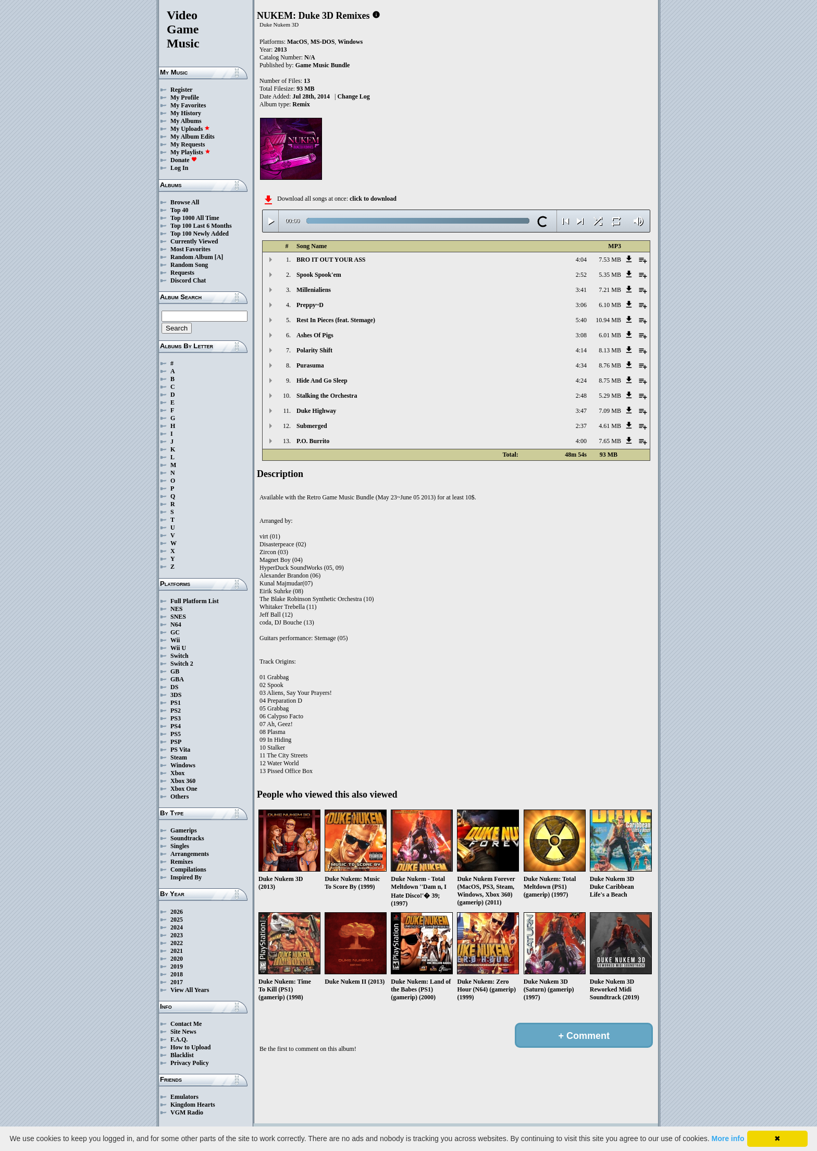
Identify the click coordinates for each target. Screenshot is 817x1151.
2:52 (581, 274)
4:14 (581, 350)
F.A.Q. (179, 1039)
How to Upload (190, 1047)
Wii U (178, 648)
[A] (219, 257)
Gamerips (183, 830)
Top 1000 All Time (194, 218)
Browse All (184, 202)
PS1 (175, 702)
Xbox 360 (182, 781)
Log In (179, 168)
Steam (178, 757)
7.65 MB (610, 441)
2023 (176, 935)
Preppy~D (310, 305)
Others (179, 796)
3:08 (581, 335)
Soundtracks (187, 838)
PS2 (175, 710)
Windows (182, 765)
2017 (176, 982)
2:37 (581, 426)
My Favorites (188, 105)
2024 (176, 927)
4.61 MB (610, 426)
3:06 (581, 305)
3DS (175, 695)
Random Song (189, 264)
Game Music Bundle (322, 65)
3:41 (581, 289)
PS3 (175, 718)
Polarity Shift (314, 350)
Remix (301, 104)
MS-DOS (323, 41)
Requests (182, 272)
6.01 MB (610, 335)
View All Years (189, 990)
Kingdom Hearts (192, 1104)
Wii (175, 640)
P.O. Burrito (312, 441)
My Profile (184, 97)
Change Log (353, 96)
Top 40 (179, 210)
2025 (176, 919)
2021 (176, 950)
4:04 (581, 259)
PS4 (175, 726)
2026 (176, 911)
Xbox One (183, 788)
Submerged (311, 426)
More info (728, 1138)
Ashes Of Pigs (314, 335)
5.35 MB (610, 274)
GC (175, 632)
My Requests (187, 144)
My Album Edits (192, 136)
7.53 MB (610, 259)
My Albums (186, 121)
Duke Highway (316, 410)
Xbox (177, 773)
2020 (176, 958)
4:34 (581, 365)
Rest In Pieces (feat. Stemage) (335, 320)
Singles (179, 846)
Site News (183, 1031)
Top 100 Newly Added (199, 233)
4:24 (581, 380)
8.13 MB (610, 350)
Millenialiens (313, 289)
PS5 (175, 734)
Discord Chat (188, 280)
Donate (183, 160)
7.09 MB (610, 410)
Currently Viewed (194, 241)
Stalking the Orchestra (326, 395)
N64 (175, 624)
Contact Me (186, 1023)
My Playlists (190, 152)
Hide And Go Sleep (322, 380)
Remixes (181, 861)
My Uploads (190, 128)
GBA (177, 679)
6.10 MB (610, 305)
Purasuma (310, 365)
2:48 (581, 395)
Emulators (184, 1096)
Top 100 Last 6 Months (201, 225)
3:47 (581, 410)
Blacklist (182, 1055)
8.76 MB (610, 365)
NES (176, 609)
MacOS (297, 41)
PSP (175, 741)
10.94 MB (608, 320)
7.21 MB (610, 289)
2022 (176, 943)
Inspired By (186, 877)
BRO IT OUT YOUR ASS (331, 259)
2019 (176, 966)
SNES (178, 616)
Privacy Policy (189, 1063)
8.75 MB (610, 380)
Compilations (188, 869)
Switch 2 (181, 663)
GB (174, 671)
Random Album (191, 257)
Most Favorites (190, 249)
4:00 (581, 441)
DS (174, 687)
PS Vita (180, 749)
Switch (179, 655)
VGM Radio (186, 1112)
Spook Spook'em (318, 274)
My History (185, 113)
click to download (373, 198)
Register (181, 89)
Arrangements (189, 854)
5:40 (581, 320)
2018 (176, 974)
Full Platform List (194, 601)
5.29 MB (610, 395)
